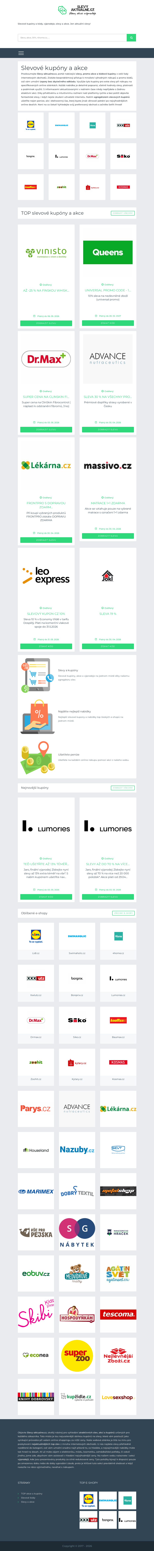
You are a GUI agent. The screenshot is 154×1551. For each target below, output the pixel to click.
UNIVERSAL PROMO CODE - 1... (108, 290)
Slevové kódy (28, 1497)
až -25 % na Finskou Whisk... (46, 290)
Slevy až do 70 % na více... (108, 864)
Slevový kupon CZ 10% (46, 614)
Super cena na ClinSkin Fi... (46, 397)
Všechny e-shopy (123, 913)
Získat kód (108, 323)
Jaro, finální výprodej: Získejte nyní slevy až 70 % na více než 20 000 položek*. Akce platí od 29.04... (107, 873)
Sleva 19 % (107, 614)
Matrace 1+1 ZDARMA (108, 503)
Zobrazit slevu (46, 323)
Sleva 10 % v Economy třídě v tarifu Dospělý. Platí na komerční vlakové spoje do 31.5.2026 (46, 623)
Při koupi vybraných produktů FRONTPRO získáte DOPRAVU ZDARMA (46, 516)
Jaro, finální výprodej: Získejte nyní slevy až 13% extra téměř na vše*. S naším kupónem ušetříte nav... (46, 873)
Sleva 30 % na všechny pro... (108, 397)
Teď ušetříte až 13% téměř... (46, 864)
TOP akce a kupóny (31, 1493)
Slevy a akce (27, 1501)
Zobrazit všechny (123, 213)
